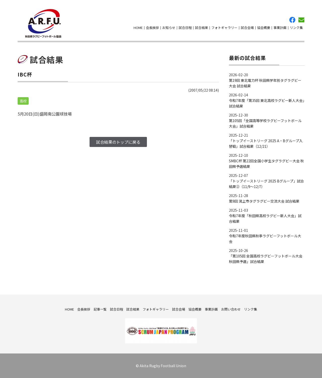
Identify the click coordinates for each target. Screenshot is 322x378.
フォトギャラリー (224, 27)
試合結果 (201, 27)
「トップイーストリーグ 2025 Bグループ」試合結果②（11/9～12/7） (266, 183)
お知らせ (168, 27)
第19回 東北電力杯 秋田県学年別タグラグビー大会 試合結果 (265, 83)
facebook (292, 20)
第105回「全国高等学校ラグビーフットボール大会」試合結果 (265, 123)
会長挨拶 (152, 27)
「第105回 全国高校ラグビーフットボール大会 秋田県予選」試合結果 (265, 258)
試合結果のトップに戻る (118, 142)
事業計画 (280, 27)
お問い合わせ (301, 20)
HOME (138, 27)
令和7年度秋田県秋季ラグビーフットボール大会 (265, 238)
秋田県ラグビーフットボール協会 (43, 23)
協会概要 (263, 27)
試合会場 (247, 27)
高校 (23, 100)
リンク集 (296, 27)
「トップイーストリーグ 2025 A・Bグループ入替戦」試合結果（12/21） (266, 143)
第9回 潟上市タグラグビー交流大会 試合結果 (264, 201)
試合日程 (185, 27)
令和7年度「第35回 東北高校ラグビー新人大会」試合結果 (266, 103)
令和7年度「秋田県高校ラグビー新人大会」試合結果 (265, 218)
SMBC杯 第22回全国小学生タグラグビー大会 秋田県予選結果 (266, 163)
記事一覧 (100, 309)
